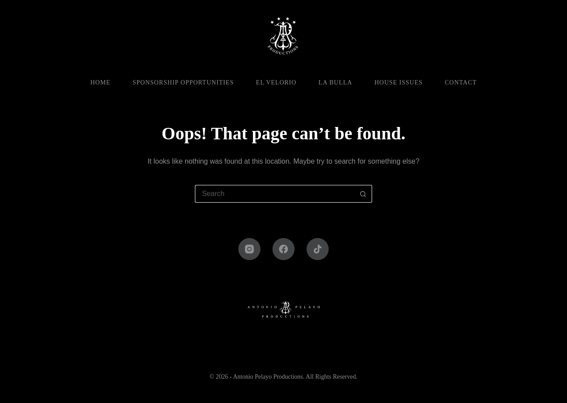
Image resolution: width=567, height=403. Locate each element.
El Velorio (276, 82)
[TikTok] (318, 249)
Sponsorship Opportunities (183, 82)
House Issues (398, 82)
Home (100, 82)
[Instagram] (249, 249)
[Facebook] (283, 249)
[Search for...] (274, 194)
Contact (461, 82)
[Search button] (363, 194)
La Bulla (335, 82)
